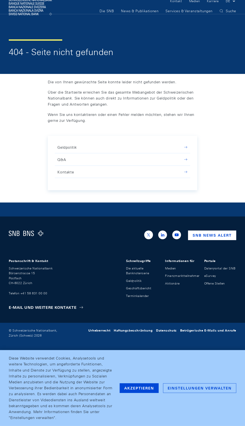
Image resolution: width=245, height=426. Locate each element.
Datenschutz (166, 330)
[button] (231, 8)
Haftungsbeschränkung (133, 330)
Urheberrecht (99, 330)
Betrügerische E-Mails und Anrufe (208, 330)
